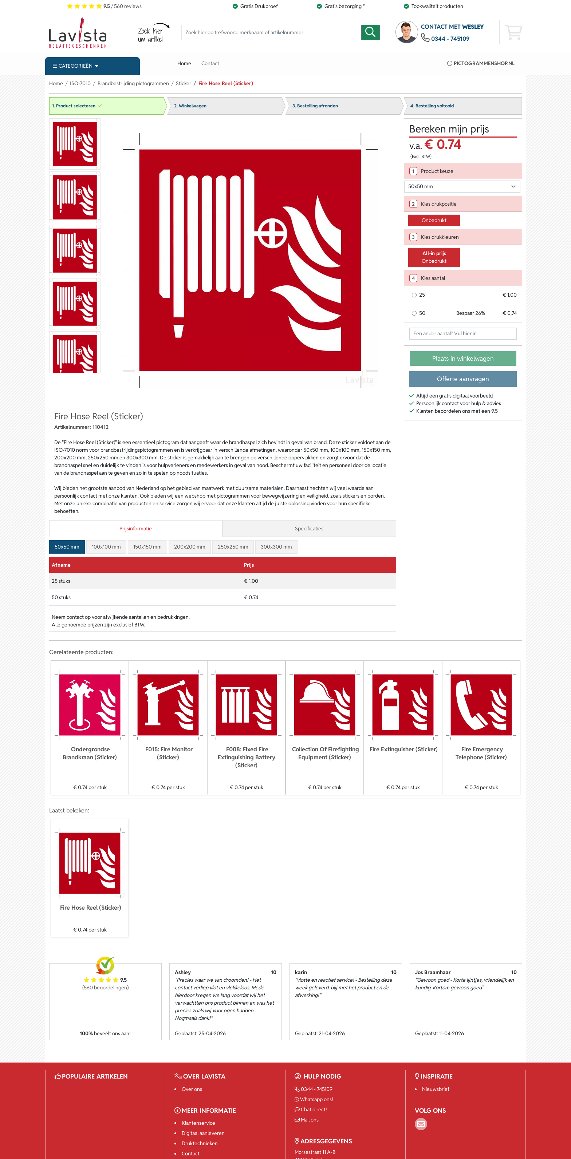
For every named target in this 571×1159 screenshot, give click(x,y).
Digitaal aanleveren (203, 1133)
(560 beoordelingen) (105, 987)
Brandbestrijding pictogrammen (133, 83)
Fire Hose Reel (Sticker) (90, 907)
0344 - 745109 (450, 39)
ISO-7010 (80, 83)
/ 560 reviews (104, 6)
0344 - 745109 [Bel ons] (314, 1089)
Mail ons (307, 1119)
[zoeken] (370, 32)
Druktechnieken (200, 1143)
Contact (210, 63)
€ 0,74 (510, 313)
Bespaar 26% (470, 313)
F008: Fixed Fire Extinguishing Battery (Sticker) (246, 757)
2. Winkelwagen (190, 106)
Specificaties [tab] (309, 528)
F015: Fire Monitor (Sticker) (169, 753)
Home (184, 63)
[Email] (421, 1124)
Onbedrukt (434, 220)
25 (422, 295)
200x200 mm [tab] (189, 546)
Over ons (192, 1089)
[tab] (463, 171)
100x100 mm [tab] (106, 546)
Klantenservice (198, 1123)
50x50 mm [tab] (67, 546)
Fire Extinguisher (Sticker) (404, 749)
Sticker (183, 83)
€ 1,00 (510, 295)
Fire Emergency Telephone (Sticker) (481, 753)
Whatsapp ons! (314, 1099)
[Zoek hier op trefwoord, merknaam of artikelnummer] (271, 32)
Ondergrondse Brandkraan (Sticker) (90, 753)
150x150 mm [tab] (147, 546)
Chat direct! (311, 1109)
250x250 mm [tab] (233, 546)
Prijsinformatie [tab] (135, 528)
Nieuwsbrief (435, 1089)
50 (422, 313)
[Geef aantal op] (463, 334)
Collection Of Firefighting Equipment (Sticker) (325, 753)
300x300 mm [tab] (276, 546)
